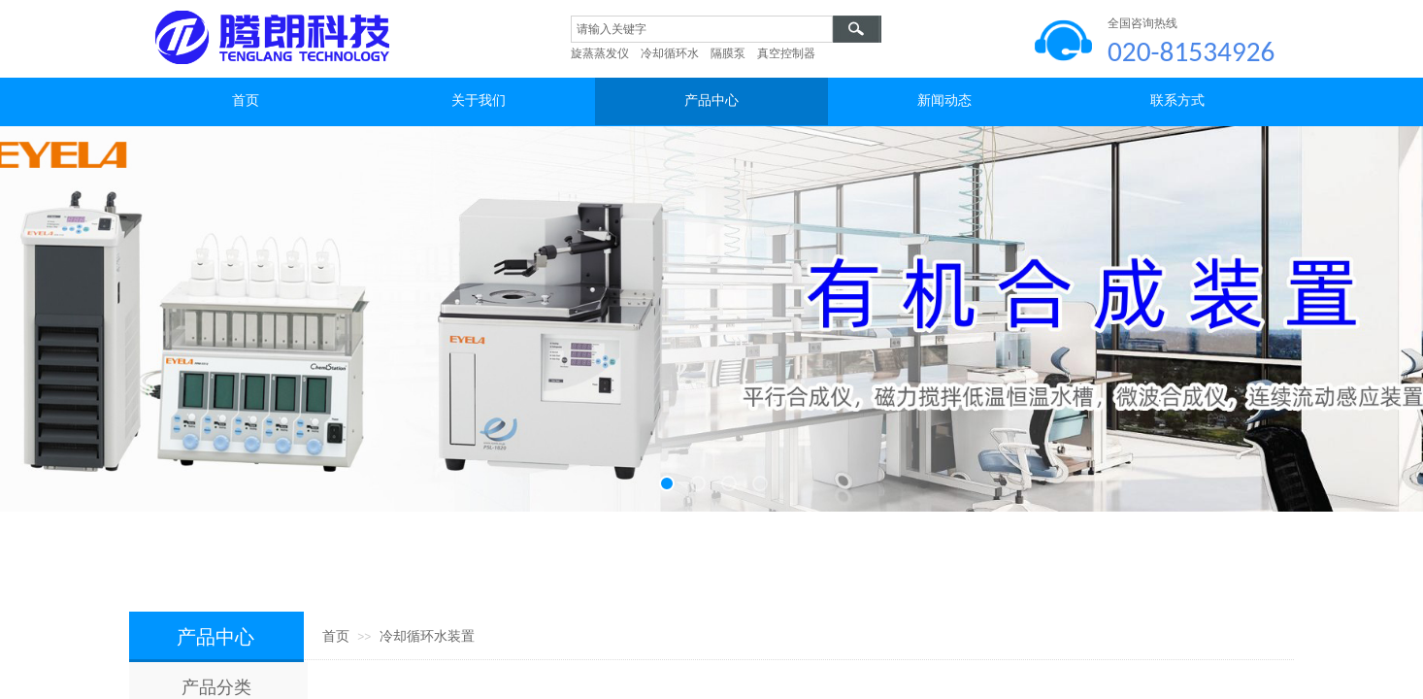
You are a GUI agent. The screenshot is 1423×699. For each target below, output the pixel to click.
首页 (335, 636)
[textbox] (702, 29)
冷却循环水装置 (427, 636)
